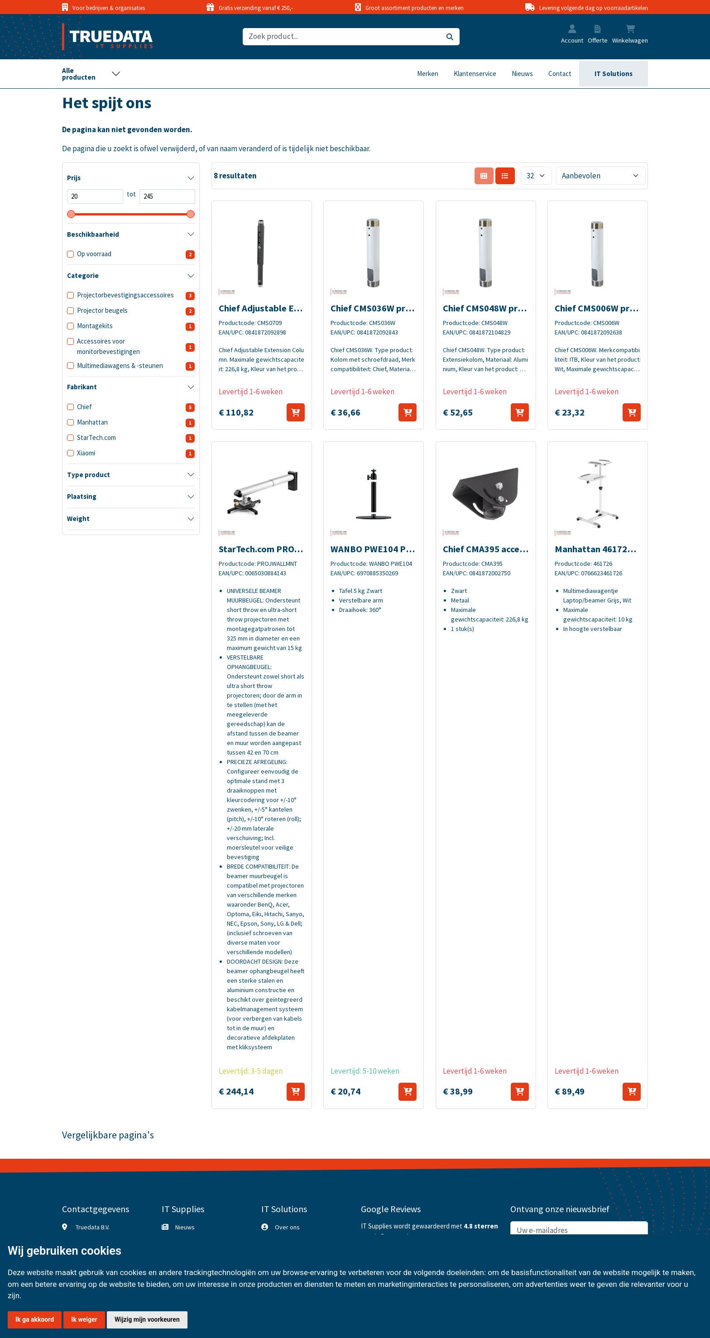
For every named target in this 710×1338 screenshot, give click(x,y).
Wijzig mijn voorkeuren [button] (147, 1319)
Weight (78, 518)
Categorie (83, 275)
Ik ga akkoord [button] (34, 1319)
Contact (559, 73)
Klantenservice (475, 73)
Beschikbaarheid (93, 234)
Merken (427, 73)
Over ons (287, 1227)
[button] (572, 30)
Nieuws (522, 73)
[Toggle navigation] (91, 73)
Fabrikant (82, 386)
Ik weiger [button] (84, 1319)
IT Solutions (614, 73)
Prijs (74, 177)
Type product (88, 474)
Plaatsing (81, 496)
